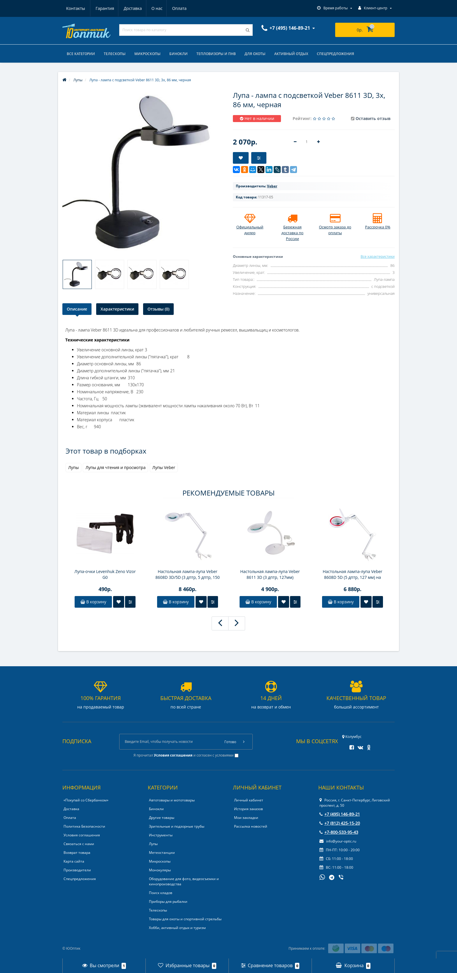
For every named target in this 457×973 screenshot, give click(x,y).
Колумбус (351, 736)
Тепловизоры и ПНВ (216, 53)
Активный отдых (291, 53)
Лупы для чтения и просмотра (115, 467)
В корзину (93, 601)
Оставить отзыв (373, 118)
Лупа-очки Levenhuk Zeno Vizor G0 (105, 574)
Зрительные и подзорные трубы (176, 826)
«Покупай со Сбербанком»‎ (86, 800)
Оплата (152, 8)
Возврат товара (77, 852)
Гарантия (75, 8)
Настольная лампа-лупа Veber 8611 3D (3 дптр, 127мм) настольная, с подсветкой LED (270, 574)
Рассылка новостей (250, 826)
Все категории (81, 53)
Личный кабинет (248, 800)
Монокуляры (160, 870)
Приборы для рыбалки (168, 901)
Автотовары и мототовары (172, 800)
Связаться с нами (79, 843)
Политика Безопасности (84, 826)
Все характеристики (378, 256)
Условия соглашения (82, 835)
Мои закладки (246, 817)
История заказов (248, 808)
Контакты (180, 8)
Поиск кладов (160, 892)
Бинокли (178, 53)
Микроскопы (147, 53)
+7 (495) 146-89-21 (339, 814)
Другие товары (161, 817)
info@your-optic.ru (337, 841)
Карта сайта (74, 861)
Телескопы (115, 53)
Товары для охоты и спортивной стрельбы (185, 918)
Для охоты (255, 53)
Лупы (73, 467)
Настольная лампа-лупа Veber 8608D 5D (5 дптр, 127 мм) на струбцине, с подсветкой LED (352, 574)
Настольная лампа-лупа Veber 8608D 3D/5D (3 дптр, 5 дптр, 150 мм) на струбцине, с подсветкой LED (187, 574)
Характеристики (117, 309)
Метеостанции (162, 852)
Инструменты (161, 835)
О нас (129, 8)
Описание (77, 309)
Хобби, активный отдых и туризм (177, 927)
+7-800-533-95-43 (338, 832)
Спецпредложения (335, 53)
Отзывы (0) (158, 309)
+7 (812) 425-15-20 (339, 823)
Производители (77, 870)
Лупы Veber (163, 467)
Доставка (104, 8)
